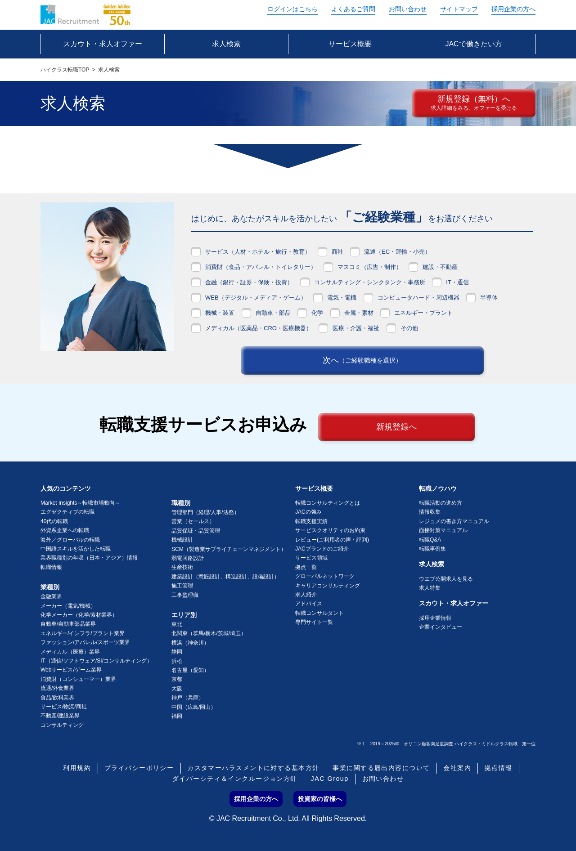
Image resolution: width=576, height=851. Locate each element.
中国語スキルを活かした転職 (75, 549)
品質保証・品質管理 (195, 531)
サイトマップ (459, 9)
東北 (176, 624)
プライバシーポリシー (139, 768)
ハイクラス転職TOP (64, 70)
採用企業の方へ (513, 9)
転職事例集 (432, 549)
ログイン (292, 9)
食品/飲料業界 (57, 697)
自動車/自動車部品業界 (68, 624)
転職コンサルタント (319, 613)
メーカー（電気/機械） (68, 606)
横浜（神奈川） (190, 643)
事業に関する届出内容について (381, 768)
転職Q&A (430, 540)
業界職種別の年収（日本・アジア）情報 (89, 558)
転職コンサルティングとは (327, 503)
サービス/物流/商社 (63, 706)
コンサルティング (62, 725)
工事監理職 (184, 595)
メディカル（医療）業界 (70, 652)
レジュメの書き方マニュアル (454, 521)
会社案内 (457, 768)
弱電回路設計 (187, 558)
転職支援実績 (311, 521)
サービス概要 (314, 488)
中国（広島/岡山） (193, 707)
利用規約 (77, 768)
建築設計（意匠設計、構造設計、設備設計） (225, 576)
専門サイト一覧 (314, 622)
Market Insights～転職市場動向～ (80, 503)
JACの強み (308, 512)
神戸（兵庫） (187, 697)
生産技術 (182, 567)
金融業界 (51, 596)
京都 (176, 679)
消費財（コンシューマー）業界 (78, 679)
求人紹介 (306, 594)
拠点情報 (499, 768)
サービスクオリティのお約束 (330, 530)
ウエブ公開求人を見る (446, 579)
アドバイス (308, 603)
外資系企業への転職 (64, 530)
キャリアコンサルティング (327, 585)
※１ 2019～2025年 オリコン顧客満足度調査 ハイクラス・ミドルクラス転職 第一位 (446, 743)
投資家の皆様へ (320, 798)
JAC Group (330, 779)
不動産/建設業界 (60, 715)
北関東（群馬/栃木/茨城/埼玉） (208, 633)
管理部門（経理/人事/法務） (205, 512)
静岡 (176, 652)
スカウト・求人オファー (453, 603)
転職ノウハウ (438, 488)
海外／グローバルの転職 (70, 540)
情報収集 (430, 512)
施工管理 (182, 585)
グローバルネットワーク (325, 576)
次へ (362, 361)
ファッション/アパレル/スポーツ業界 (85, 642)
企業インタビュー (440, 627)
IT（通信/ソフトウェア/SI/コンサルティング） (96, 661)
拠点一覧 (306, 567)
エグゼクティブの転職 (67, 512)
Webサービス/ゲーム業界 (71, 670)
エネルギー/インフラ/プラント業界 (82, 633)
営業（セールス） (193, 521)
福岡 (176, 716)
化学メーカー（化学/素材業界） (78, 615)
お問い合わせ (408, 9)
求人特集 (430, 588)
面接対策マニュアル (443, 530)
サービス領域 (311, 558)
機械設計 (182, 540)
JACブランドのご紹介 (322, 549)
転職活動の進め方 (440, 503)
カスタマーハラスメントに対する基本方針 (253, 768)
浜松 (176, 661)
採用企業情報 (435, 618)
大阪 (176, 688)
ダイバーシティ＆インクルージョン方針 (234, 779)
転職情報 (51, 567)
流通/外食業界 (57, 688)
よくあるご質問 (353, 9)
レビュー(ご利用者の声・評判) (332, 540)
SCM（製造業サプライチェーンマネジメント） (228, 549)
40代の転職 (54, 521)
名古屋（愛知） (190, 670)
